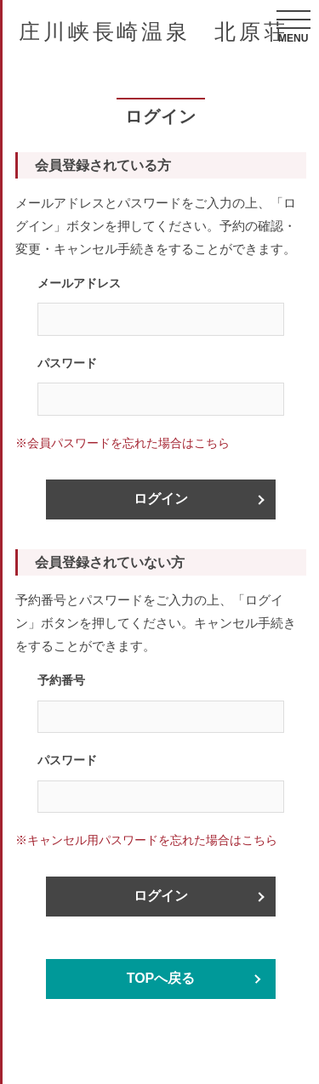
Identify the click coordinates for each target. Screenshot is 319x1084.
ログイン (161, 498)
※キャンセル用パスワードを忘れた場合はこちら (146, 840)
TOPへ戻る (161, 978)
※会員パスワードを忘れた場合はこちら (122, 443)
